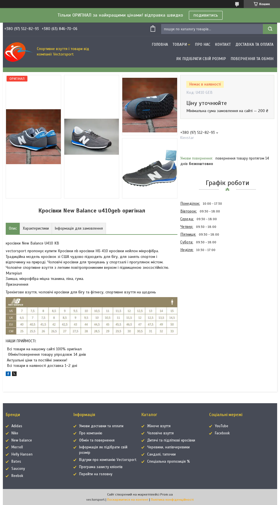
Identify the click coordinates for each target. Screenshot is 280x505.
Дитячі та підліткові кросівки (171, 440)
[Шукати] (270, 29)
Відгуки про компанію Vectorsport (108, 460)
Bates (16, 461)
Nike (14, 433)
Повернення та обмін (252, 58)
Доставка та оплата (254, 44)
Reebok (17, 476)
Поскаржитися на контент (127, 500)
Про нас (202, 44)
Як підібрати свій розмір (201, 58)
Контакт (223, 44)
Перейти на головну (95, 474)
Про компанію (90, 433)
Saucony (18, 468)
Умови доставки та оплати (101, 426)
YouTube (221, 426)
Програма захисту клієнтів (101, 467)
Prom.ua (166, 494)
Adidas (16, 426)
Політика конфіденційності (172, 500)
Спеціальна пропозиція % (168, 461)
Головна (160, 44)
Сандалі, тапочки (161, 454)
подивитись (205, 15)
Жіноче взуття (159, 426)
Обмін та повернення (97, 440)
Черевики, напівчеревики (168, 447)
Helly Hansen (22, 454)
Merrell (17, 447)
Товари (180, 44)
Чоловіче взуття (160, 433)
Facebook (222, 433)
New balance (21, 440)
